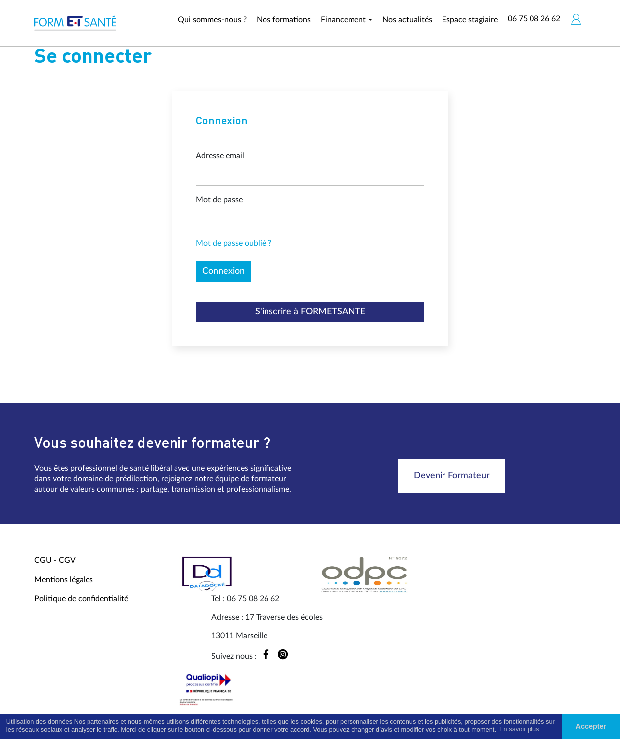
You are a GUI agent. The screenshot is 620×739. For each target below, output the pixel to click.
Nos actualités (407, 20)
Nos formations (284, 20)
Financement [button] (343, 20)
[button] (575, 19)
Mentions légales (63, 580)
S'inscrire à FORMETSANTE (310, 311)
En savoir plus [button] (519, 729)
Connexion (223, 271)
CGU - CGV (55, 560)
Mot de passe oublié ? (233, 243)
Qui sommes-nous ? (212, 20)
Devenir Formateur (452, 475)
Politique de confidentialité (81, 599)
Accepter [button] (591, 726)
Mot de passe (219, 200)
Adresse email (220, 156)
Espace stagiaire (470, 20)
